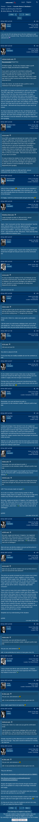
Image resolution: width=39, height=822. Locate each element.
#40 (37, 746)
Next (27, 14)
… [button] (20, 14)
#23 (37, 122)
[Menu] (2, 2)
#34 (37, 519)
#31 (37, 388)
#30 (37, 361)
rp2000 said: (5, 532)
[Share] (34, 21)
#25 (37, 201)
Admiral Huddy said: (8, 59)
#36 (37, 624)
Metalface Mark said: (8, 214)
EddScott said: (6, 722)
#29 (37, 331)
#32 (37, 413)
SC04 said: (5, 344)
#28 (37, 293)
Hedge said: (5, 461)
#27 (37, 261)
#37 (37, 656)
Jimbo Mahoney (7, 11)
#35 (37, 552)
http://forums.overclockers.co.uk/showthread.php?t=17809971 (19, 774)
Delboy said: (5, 307)
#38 (37, 680)
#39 (37, 708)
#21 (37, 21)
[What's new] (33, 2)
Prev (12, 14)
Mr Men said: (5, 694)
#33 (37, 448)
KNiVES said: (6, 478)
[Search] (37, 2)
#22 (37, 46)
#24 (37, 175)
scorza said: (5, 135)
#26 (37, 237)
